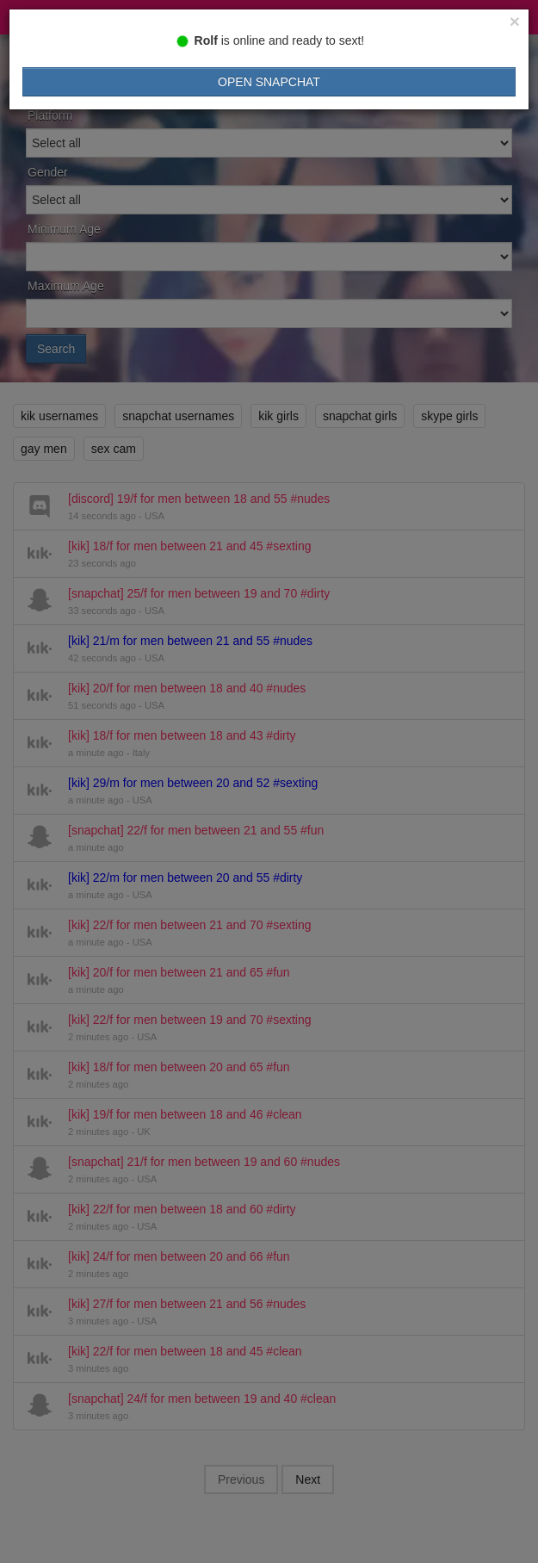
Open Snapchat (269, 82)
